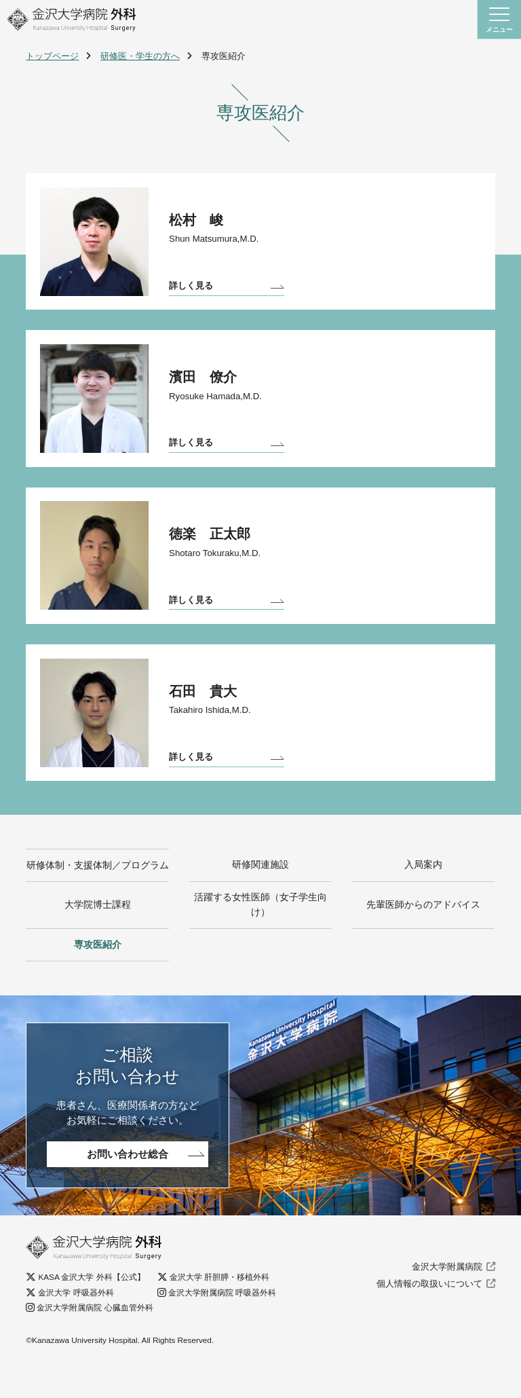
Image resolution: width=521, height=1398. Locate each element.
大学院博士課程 (97, 934)
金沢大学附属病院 (447, 1298)
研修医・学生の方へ (140, 56)
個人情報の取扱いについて (429, 1315)
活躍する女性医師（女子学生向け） (260, 934)
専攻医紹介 (97, 975)
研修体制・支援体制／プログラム (97, 886)
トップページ (52, 56)
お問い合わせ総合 (127, 1185)
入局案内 (423, 886)
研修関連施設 (260, 886)
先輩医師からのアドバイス (423, 934)
